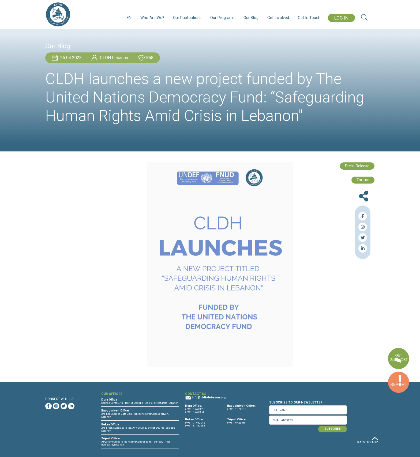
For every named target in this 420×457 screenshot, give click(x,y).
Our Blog (250, 18)
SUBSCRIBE (332, 429)
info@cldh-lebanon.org (209, 397)
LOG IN (341, 18)
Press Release (357, 166)
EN (129, 18)
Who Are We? (152, 18)
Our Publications (187, 18)
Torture (363, 180)
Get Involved (278, 18)
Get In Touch (309, 18)
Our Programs (222, 18)
